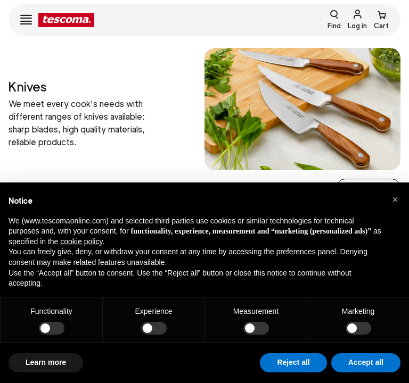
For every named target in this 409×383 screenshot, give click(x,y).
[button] (395, 199)
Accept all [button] (365, 362)
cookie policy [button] (81, 241)
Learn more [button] (46, 362)
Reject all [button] (293, 362)
